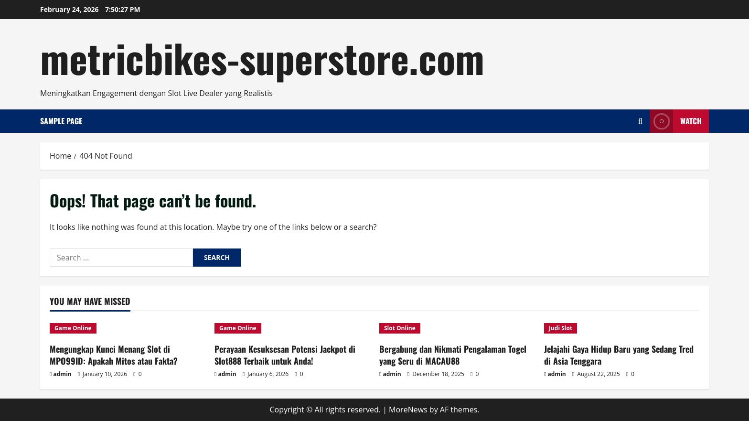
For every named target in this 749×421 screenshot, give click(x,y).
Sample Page (61, 121)
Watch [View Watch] (676, 121)
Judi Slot (560, 328)
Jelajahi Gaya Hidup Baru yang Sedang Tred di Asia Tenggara (619, 355)
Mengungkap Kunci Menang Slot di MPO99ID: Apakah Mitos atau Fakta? (114, 355)
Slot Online (400, 328)
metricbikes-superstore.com (262, 57)
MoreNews (408, 409)
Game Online (73, 328)
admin (63, 374)
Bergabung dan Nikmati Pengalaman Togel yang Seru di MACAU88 (452, 355)
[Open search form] (640, 121)
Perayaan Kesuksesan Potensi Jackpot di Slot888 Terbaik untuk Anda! (284, 355)
